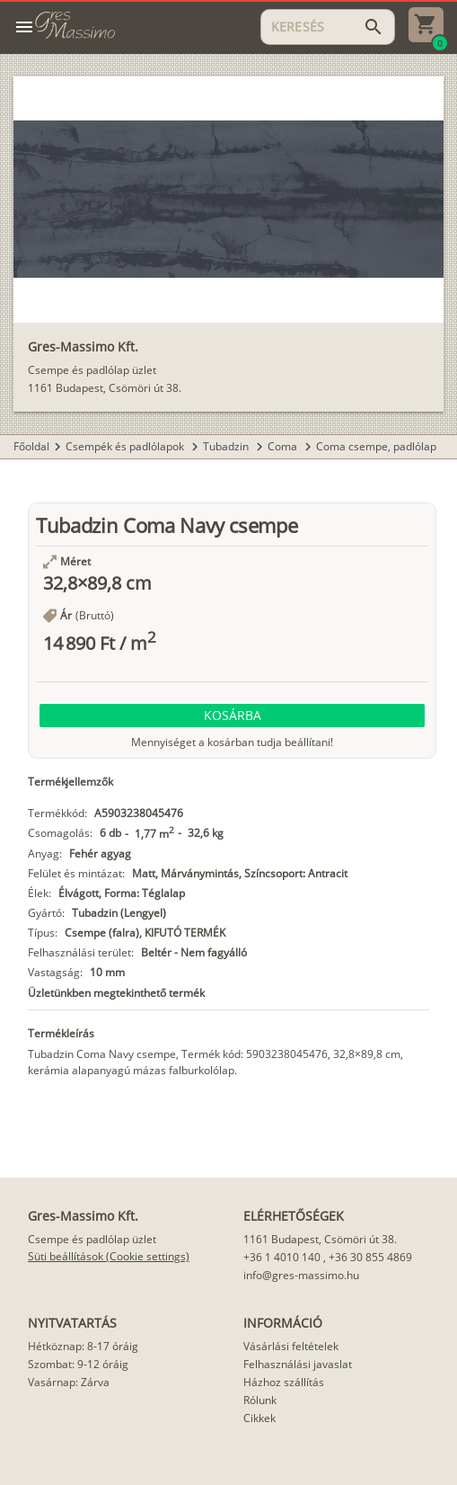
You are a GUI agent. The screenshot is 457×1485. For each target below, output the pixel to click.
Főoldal (31, 446)
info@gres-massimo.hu (301, 1275)
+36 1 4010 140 (282, 1257)
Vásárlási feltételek (290, 1346)
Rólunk (260, 1400)
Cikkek (259, 1418)
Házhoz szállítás (283, 1382)
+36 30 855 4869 (370, 1257)
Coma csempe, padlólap (376, 446)
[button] (232, 715)
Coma (284, 446)
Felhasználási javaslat (297, 1364)
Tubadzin (227, 446)
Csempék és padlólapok (126, 446)
